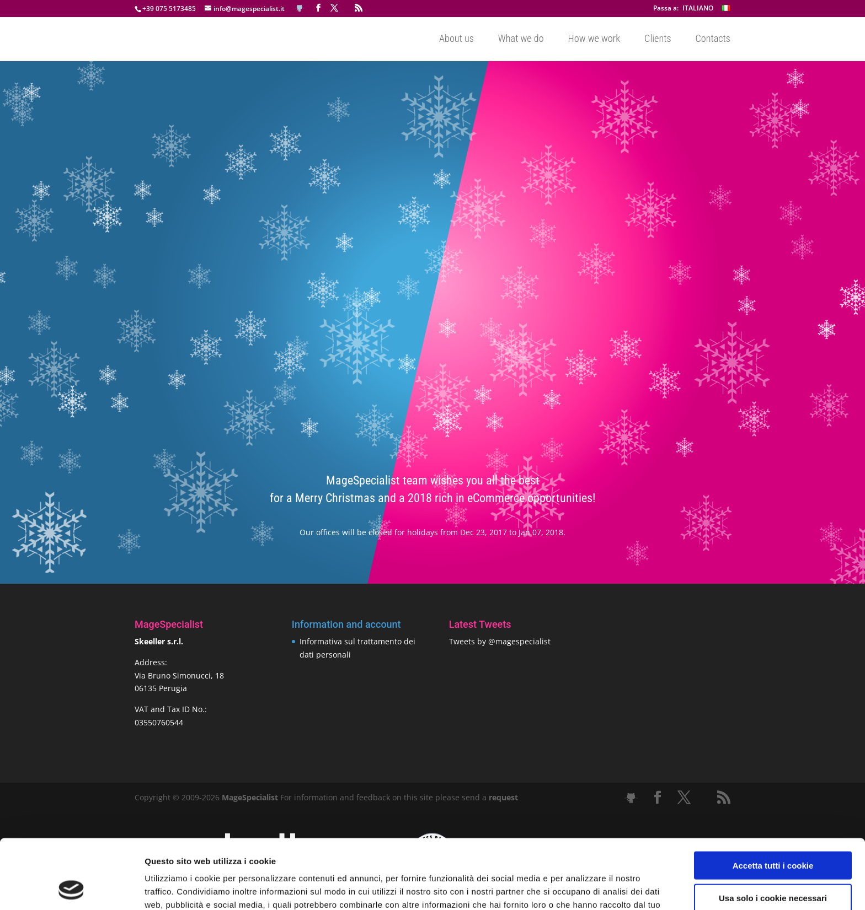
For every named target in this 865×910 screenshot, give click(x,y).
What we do (521, 39)
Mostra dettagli (580, 888)
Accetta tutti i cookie (773, 800)
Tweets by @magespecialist (500, 641)
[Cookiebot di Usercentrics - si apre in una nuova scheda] (71, 888)
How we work (594, 39)
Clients (657, 39)
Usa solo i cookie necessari (773, 832)
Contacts (713, 39)
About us (456, 39)
